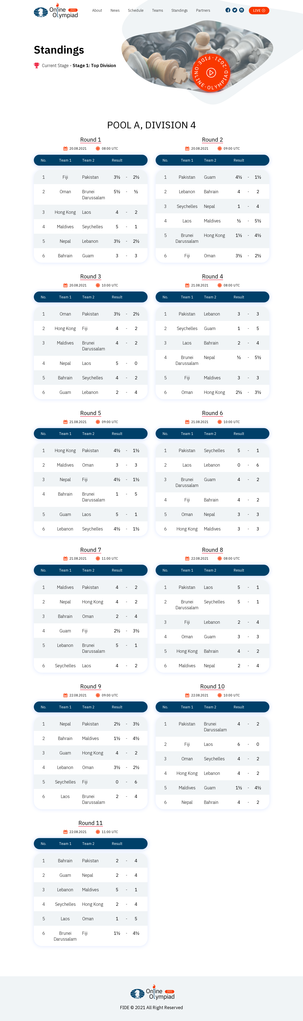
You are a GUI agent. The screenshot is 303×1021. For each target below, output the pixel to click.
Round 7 (90, 549)
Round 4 (212, 276)
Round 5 (90, 413)
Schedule (136, 10)
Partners (203, 10)
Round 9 (90, 686)
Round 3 (90, 276)
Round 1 (90, 139)
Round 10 (212, 686)
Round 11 (90, 823)
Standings (180, 10)
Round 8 (212, 549)
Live (257, 10)
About (97, 10)
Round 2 (212, 139)
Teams (157, 10)
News (115, 10)
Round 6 (212, 413)
